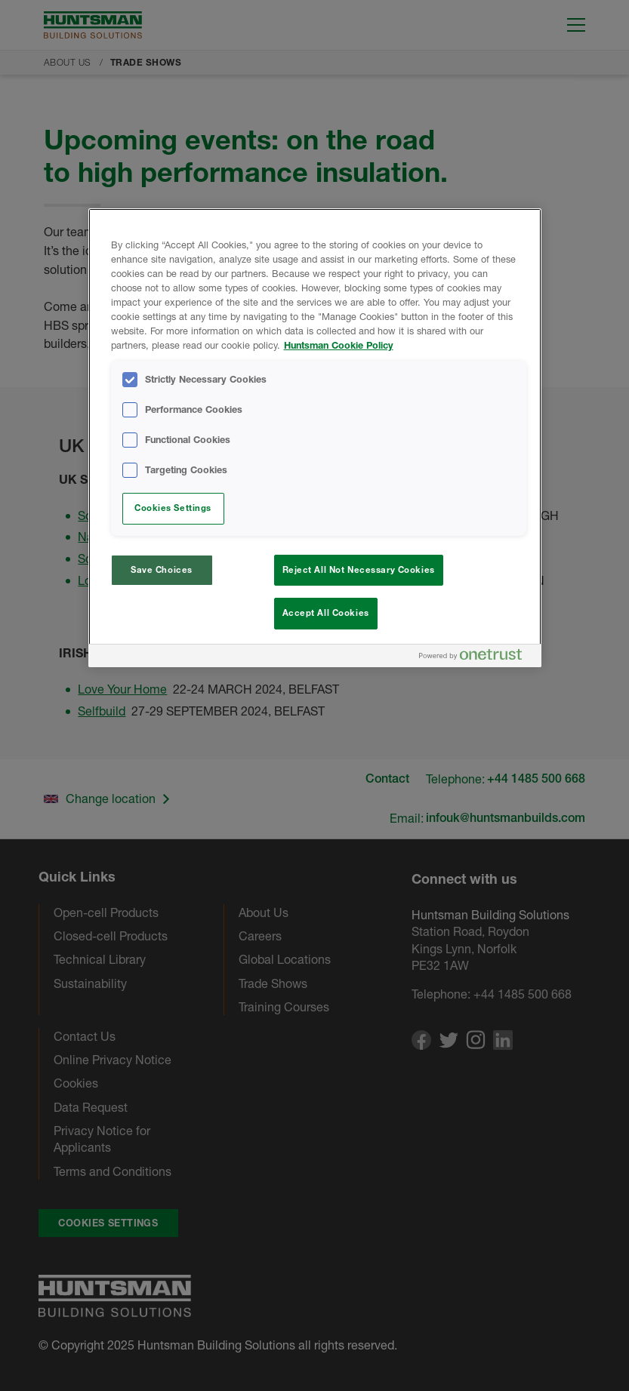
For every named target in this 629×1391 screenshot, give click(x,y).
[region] (314, 437)
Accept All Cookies (325, 613)
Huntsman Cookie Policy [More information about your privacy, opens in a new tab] (338, 345)
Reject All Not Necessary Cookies (358, 570)
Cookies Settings (172, 508)
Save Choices (162, 570)
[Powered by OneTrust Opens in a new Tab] (476, 657)
